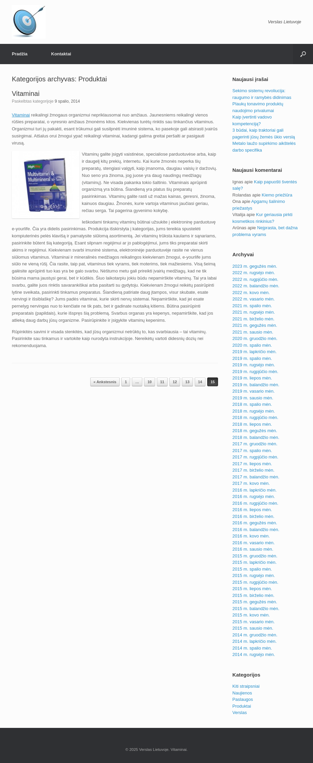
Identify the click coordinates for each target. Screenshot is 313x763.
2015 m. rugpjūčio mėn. (256, 582)
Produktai (242, 706)
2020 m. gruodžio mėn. (255, 338)
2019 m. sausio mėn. (253, 397)
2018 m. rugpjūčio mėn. (256, 417)
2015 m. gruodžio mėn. (255, 555)
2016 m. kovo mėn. (251, 535)
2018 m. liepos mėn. (252, 424)
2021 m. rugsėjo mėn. (254, 312)
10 (149, 382)
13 (187, 382)
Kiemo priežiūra (277, 195)
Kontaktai (61, 53)
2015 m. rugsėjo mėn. (254, 575)
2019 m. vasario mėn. (254, 391)
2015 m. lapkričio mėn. (255, 562)
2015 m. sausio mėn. (253, 628)
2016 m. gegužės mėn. (255, 522)
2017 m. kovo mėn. (251, 483)
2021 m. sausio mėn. (253, 332)
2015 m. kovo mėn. (251, 614)
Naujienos (242, 692)
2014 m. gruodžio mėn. (255, 634)
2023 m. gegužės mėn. (255, 266)
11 (162, 382)
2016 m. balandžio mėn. (256, 529)
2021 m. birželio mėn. (253, 318)
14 (200, 382)
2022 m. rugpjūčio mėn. (256, 279)
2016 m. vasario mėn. (254, 542)
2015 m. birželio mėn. (253, 595)
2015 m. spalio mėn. (252, 569)
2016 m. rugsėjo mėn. (254, 496)
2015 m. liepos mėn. (252, 588)
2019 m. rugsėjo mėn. (254, 364)
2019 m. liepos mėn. (252, 377)
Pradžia (19, 53)
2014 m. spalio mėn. (252, 648)
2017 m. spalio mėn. (252, 450)
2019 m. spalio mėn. (252, 358)
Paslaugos (243, 699)
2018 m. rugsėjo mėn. (254, 411)
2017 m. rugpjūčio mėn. (256, 456)
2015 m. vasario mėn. (254, 621)
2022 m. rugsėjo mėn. (254, 272)
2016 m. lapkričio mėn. (255, 490)
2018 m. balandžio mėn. (256, 437)
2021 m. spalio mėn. (252, 305)
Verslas (240, 712)
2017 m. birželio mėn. (253, 470)
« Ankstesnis (105, 382)
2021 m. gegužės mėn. (255, 325)
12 (175, 382)
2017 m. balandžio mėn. (256, 476)
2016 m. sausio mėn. (253, 549)
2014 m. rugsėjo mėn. (254, 654)
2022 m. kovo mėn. (251, 292)
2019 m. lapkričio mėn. (255, 351)
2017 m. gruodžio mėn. (255, 443)
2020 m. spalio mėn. (252, 345)
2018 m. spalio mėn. (252, 404)
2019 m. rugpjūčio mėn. (256, 371)
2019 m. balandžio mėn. (256, 384)
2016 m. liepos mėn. (252, 509)
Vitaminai (26, 93)
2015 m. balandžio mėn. (256, 608)
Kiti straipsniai (246, 686)
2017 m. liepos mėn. (252, 463)
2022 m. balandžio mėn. (256, 285)
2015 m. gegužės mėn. (255, 601)
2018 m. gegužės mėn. (255, 430)
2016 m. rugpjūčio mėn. (256, 503)
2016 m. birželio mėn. (253, 516)
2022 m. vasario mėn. (254, 298)
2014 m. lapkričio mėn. (255, 641)
